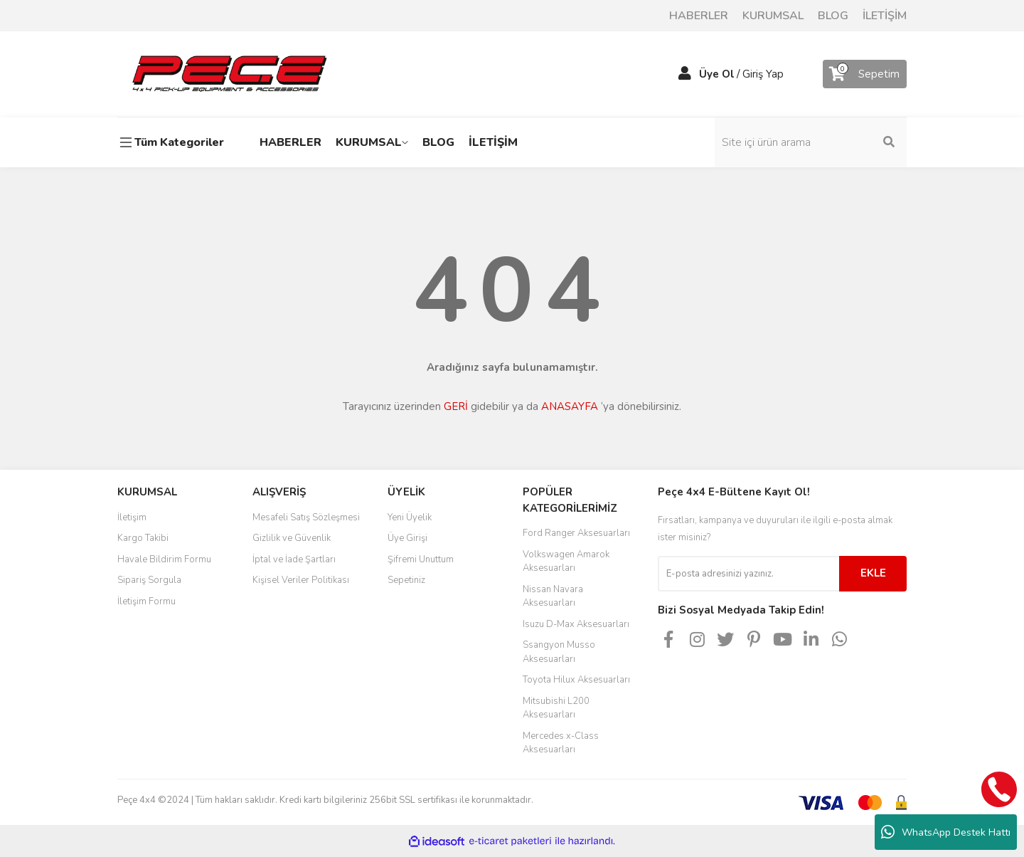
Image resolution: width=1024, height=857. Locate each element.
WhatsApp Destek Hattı (945, 832)
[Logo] (229, 73)
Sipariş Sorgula (149, 580)
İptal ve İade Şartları (294, 559)
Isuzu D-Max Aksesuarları (576, 624)
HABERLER (698, 15)
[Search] (811, 142)
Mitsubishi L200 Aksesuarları (556, 708)
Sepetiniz (406, 580)
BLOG (833, 15)
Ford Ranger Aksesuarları (576, 533)
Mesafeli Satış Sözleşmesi (306, 517)
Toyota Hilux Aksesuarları (576, 679)
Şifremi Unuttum (421, 559)
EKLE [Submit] (873, 573)
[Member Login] (684, 74)
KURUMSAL (773, 15)
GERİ (456, 406)
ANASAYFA (569, 406)
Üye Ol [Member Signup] (717, 74)
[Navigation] (174, 142)
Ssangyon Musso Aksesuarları (559, 652)
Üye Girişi (407, 538)
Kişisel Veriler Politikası (300, 580)
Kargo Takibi (143, 538)
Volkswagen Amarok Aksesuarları (566, 561)
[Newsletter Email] (748, 574)
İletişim (131, 517)
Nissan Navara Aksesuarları (553, 596)
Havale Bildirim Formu (164, 559)
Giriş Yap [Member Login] (763, 74)
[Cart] (865, 74)
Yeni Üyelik (410, 517)
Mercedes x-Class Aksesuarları (561, 743)
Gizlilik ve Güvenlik (291, 538)
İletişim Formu (146, 601)
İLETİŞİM (885, 15)
